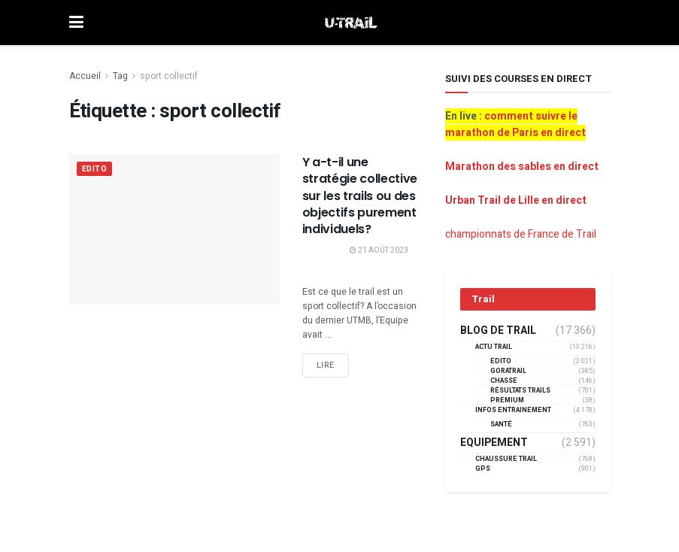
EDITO (95, 169)
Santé (501, 424)
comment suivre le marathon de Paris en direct (515, 124)
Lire (326, 365)
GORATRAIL (508, 371)
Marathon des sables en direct (522, 166)
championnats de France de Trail (520, 234)
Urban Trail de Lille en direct (516, 200)
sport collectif (169, 76)
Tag (120, 76)
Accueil (85, 76)
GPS (482, 469)
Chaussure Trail (506, 459)
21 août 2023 (379, 250)
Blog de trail (498, 331)
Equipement (494, 443)
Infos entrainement (513, 410)
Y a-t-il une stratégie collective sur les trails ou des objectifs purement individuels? (360, 195)
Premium (507, 400)
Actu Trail (493, 347)
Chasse (503, 381)
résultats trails (520, 390)
